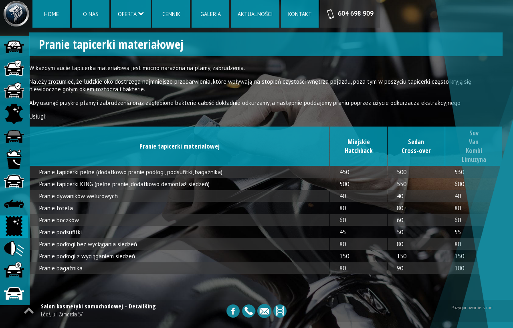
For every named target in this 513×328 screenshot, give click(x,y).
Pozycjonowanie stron (472, 313)
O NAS (91, 14)
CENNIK (171, 14)
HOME (51, 14)
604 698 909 (350, 14)
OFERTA (131, 14)
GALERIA (210, 14)
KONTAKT (300, 14)
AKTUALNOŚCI (255, 14)
